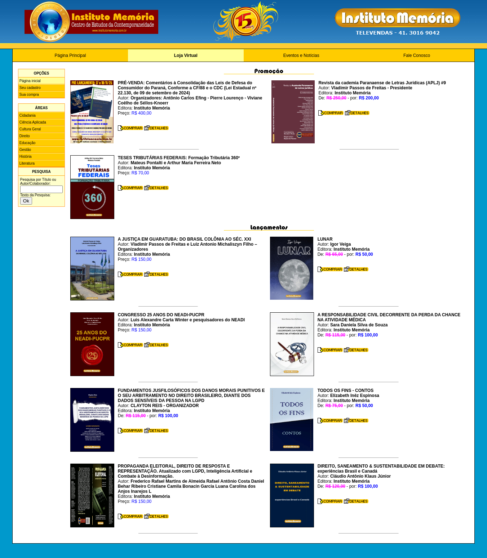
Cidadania (27, 115)
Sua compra (29, 95)
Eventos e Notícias (301, 55)
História (25, 157)
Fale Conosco (416, 55)
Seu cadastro (30, 88)
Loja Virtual (186, 55)
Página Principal (70, 55)
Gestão (25, 150)
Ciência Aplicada (32, 122)
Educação (27, 143)
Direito (24, 136)
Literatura (27, 163)
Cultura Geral (30, 129)
